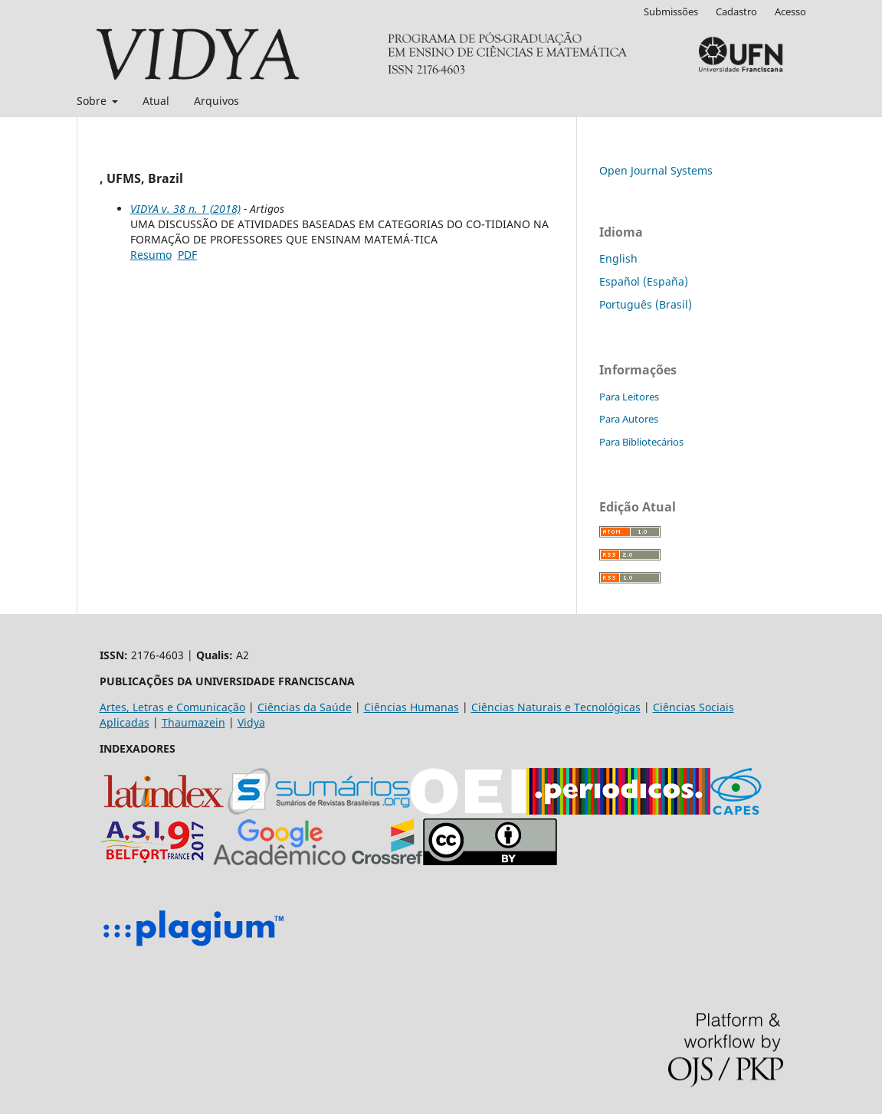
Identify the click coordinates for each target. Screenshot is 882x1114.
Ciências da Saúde (304, 707)
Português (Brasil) (645, 304)
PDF (187, 254)
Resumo (151, 254)
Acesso (790, 11)
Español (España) (643, 281)
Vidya (251, 722)
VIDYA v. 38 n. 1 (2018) (185, 208)
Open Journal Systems (656, 170)
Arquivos (216, 100)
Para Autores (628, 419)
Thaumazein (193, 722)
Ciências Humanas (411, 707)
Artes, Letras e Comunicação (172, 707)
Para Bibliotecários (641, 442)
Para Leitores (629, 396)
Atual (156, 100)
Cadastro (736, 11)
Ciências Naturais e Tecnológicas (556, 707)
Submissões (671, 11)
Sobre (93, 100)
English (618, 258)
